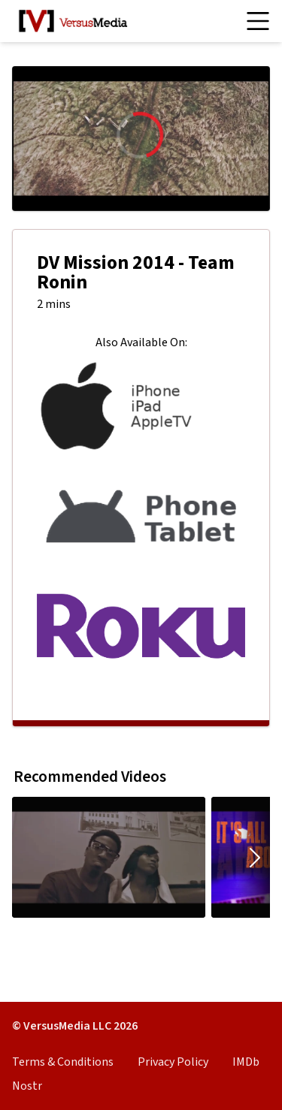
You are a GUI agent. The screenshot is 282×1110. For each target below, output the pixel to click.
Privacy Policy (173, 1062)
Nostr (27, 1086)
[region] (141, 138)
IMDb (245, 1062)
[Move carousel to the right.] (255, 857)
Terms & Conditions (63, 1062)
